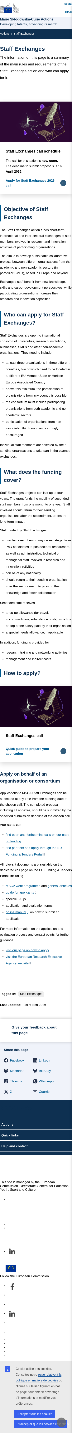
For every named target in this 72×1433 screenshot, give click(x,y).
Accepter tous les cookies (34, 1414)
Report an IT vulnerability (26, 1340)
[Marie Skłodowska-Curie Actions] (9, 8)
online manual (16, 912)
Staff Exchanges (24, 33)
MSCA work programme (23, 886)
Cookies (13, 1347)
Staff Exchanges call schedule (33, 151)
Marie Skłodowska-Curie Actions (31, 1168)
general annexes (60, 886)
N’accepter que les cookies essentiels (42, 1424)
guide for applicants (20, 892)
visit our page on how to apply (27, 950)
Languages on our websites (28, 1344)
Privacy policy (18, 1351)
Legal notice (16, 1355)
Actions (4, 33)
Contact (13, 1333)
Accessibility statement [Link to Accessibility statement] (24, 1200)
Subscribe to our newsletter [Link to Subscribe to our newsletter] (27, 1228)
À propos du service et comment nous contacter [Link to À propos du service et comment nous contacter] (35, 1222)
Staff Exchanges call (24, 735)
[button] (14, 1060)
